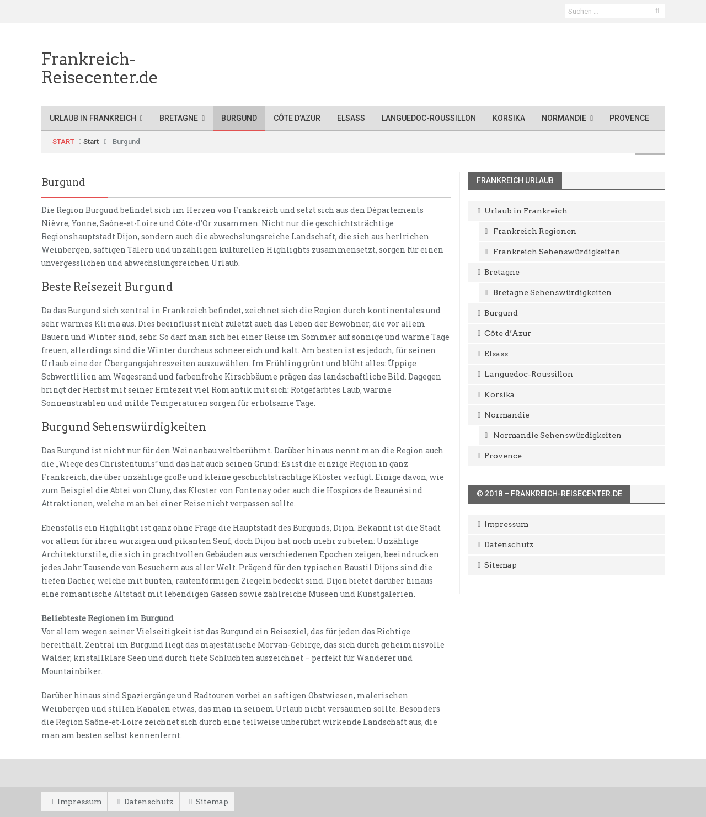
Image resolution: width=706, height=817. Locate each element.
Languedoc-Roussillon (429, 118)
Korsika (509, 118)
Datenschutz (508, 544)
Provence (629, 118)
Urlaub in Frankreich (93, 118)
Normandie (564, 118)
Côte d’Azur (297, 118)
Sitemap (500, 564)
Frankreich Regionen (534, 231)
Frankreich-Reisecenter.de (99, 68)
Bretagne (178, 118)
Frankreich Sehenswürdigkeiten (557, 251)
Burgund (239, 118)
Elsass (351, 118)
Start (89, 141)
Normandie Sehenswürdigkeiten (557, 435)
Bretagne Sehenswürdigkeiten (552, 292)
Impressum (506, 524)
